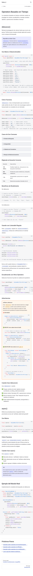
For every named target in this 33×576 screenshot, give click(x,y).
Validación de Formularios (10, 149)
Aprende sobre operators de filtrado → (13, 547)
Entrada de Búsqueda (9, 138)
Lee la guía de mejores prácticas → (12, 551)
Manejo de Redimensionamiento (11, 154)
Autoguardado (7, 144)
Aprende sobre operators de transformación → (15, 544)
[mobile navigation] (30, 2)
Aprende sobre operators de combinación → (14, 549)
